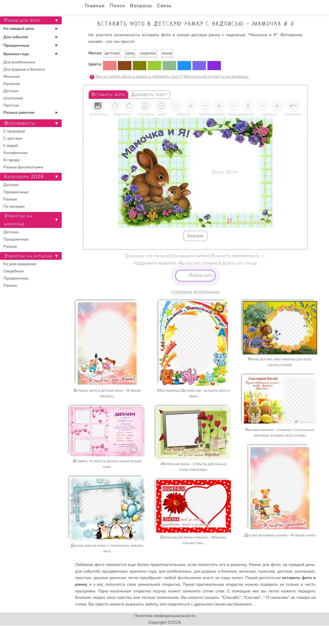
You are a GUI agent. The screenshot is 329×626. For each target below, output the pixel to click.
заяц (130, 53)
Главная (95, 6)
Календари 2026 (24, 176)
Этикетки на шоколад (18, 220)
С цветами (12, 138)
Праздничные (16, 45)
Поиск (117, 6)
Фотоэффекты (19, 123)
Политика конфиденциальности (164, 616)
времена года (143, 571)
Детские (11, 90)
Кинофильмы (15, 152)
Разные (10, 199)
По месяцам (14, 206)
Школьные (13, 98)
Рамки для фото (264, 564)
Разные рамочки (18, 112)
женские (247, 571)
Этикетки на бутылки (28, 256)
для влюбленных (175, 571)
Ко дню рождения (19, 263)
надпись (148, 53)
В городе (11, 159)
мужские (266, 571)
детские (285, 571)
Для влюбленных (19, 62)
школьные (305, 571)
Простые (11, 105)
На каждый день (18, 28)
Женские (11, 76)
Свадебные (13, 271)
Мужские (11, 83)
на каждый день (299, 564)
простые (83, 578)
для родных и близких (215, 571)
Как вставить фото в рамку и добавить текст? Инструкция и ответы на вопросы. (172, 76)
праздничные (114, 571)
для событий (87, 571)
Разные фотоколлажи (23, 167)
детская (112, 53)
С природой (14, 131)
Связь (164, 6)
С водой (10, 145)
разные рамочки (110, 578)
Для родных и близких (24, 69)
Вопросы (141, 6)
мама (167, 53)
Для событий (15, 37)
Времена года (16, 53)
